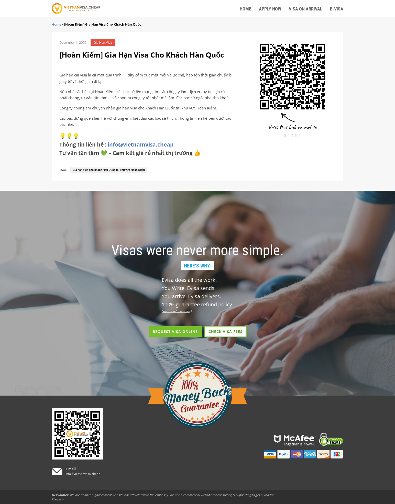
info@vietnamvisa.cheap (140, 144)
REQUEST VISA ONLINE (175, 331)
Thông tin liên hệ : (116, 144)
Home (56, 24)
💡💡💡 (69, 135)
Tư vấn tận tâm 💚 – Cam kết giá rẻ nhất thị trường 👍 (130, 152)
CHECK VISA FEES (226, 331)
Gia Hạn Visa (103, 42)
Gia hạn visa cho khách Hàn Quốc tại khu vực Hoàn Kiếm (109, 170)
